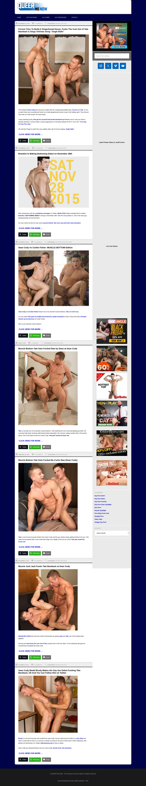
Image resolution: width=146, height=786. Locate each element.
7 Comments (38, 23)
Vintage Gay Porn (100, 522)
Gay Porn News (100, 499)
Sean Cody (31, 110)
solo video (79, 738)
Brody (20, 738)
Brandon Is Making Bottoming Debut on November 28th (45, 154)
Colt (73, 312)
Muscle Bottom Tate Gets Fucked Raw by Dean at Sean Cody (47, 348)
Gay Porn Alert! (61, 148)
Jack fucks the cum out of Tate (36, 643)
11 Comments (38, 242)
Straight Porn (99, 516)
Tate (81, 110)
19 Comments (39, 454)
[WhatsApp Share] (35, 140)
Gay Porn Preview (101, 501)
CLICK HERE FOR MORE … (31, 134)
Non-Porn (98, 507)
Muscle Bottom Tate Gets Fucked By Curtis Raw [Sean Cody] (47, 460)
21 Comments (38, 560)
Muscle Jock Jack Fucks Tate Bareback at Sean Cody (44, 566)
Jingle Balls (70, 129)
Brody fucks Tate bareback (62, 748)
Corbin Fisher (33, 312)
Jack (61, 636)
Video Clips (98, 519)
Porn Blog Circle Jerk (102, 513)
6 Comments (35, 343)
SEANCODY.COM (24, 636)
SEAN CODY (61, 213)
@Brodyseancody (46, 743)
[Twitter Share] (23, 140)
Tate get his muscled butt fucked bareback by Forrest (51, 119)
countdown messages (42, 213)
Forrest (74, 110)
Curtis (55, 539)
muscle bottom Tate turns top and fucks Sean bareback (62, 223)
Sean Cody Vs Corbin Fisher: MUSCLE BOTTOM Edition (45, 247)
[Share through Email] (46, 140)
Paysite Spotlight (61, 23)
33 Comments (39, 148)
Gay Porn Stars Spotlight (63, 242)
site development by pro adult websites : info (73, 781)
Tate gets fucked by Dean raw (59, 435)
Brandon (21, 215)
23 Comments (38, 664)
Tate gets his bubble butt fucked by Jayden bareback (46, 316)
